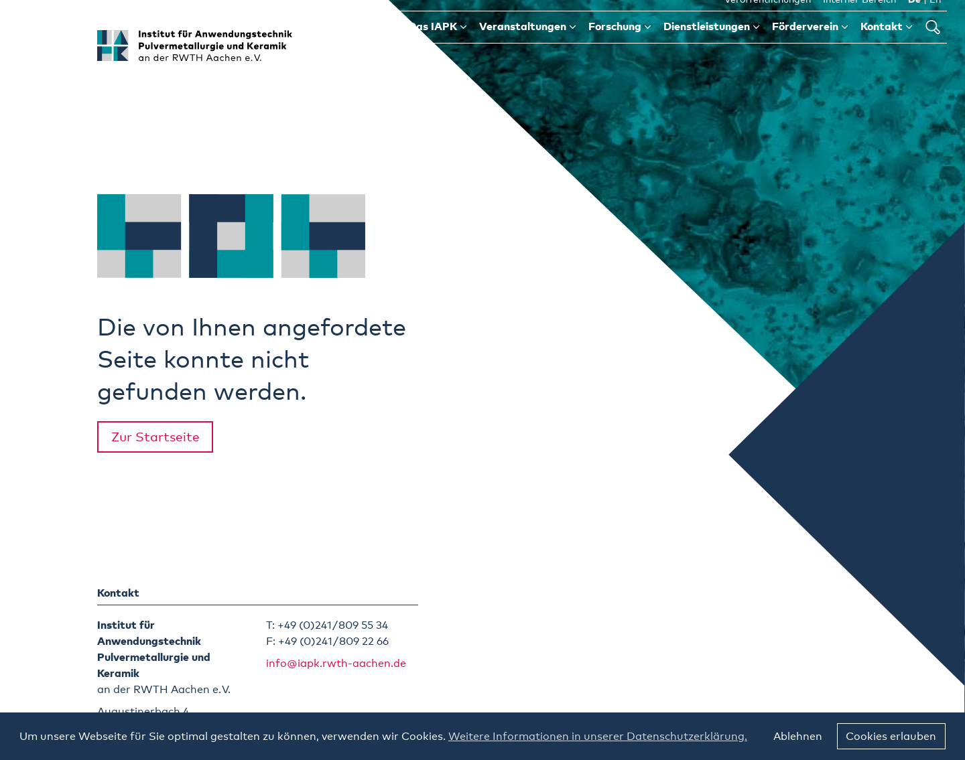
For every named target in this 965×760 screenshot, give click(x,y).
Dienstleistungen (711, 46)
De (914, 19)
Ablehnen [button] (797, 736)
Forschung (619, 46)
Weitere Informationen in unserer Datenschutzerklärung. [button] (597, 736)
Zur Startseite (155, 437)
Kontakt (886, 46)
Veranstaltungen (527, 46)
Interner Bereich (859, 19)
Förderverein (810, 46)
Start (376, 46)
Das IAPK (437, 46)
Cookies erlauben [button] (891, 736)
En (935, 19)
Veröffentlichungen (767, 19)
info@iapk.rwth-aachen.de (336, 663)
